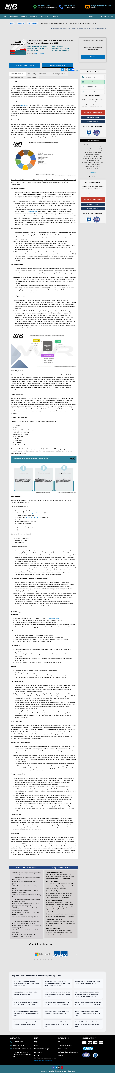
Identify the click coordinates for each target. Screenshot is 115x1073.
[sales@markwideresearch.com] (87, 7)
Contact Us (55, 16)
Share (74, 69)
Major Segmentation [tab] (59, 74)
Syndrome (23, 105)
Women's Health (32, 23)
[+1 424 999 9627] (61, 7)
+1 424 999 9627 (69, 6)
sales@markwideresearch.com (101, 6)
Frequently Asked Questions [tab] (38, 74)
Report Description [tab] (17, 74)
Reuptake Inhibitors (36, 513)
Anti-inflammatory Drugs (34, 517)
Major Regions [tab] (32, 77)
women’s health (32, 212)
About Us (44, 16)
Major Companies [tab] (17, 77)
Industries (24, 16)
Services (33, 16)
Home (4, 16)
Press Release (13, 16)
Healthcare (21, 23)
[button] (22, 42)
